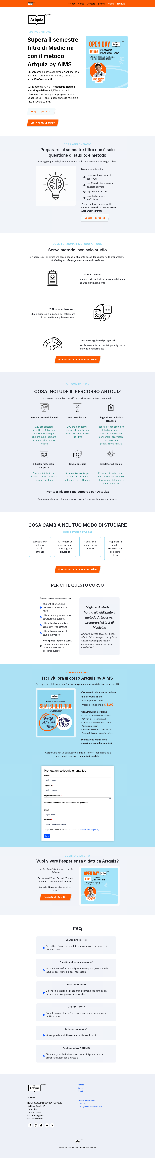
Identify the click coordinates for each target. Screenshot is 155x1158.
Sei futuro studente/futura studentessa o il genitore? (66, 803)
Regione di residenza (53, 795)
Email (46, 810)
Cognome (48, 785)
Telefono (48, 820)
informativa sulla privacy (89, 829)
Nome (46, 776)
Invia (47, 836)
